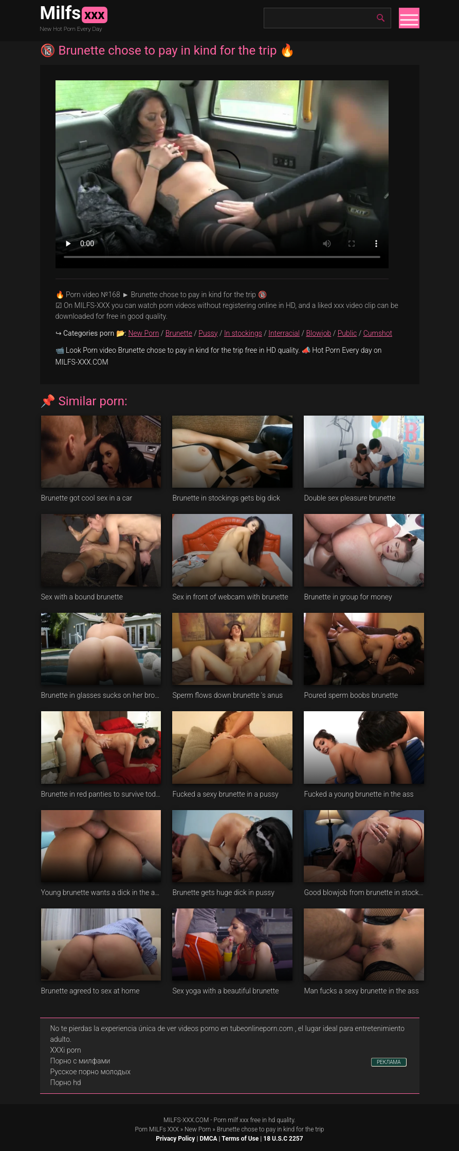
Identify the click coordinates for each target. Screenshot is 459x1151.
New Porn (143, 333)
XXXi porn (65, 1050)
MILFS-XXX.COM (186, 1120)
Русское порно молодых (90, 1072)
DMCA (208, 1138)
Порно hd (65, 1082)
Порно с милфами (80, 1061)
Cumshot (377, 333)
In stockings (243, 333)
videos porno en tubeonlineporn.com (235, 1028)
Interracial (284, 333)
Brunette (179, 333)
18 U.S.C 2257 (283, 1138)
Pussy (207, 333)
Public (347, 333)
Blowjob (318, 333)
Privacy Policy (175, 1138)
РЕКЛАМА (389, 1062)
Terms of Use (240, 1138)
